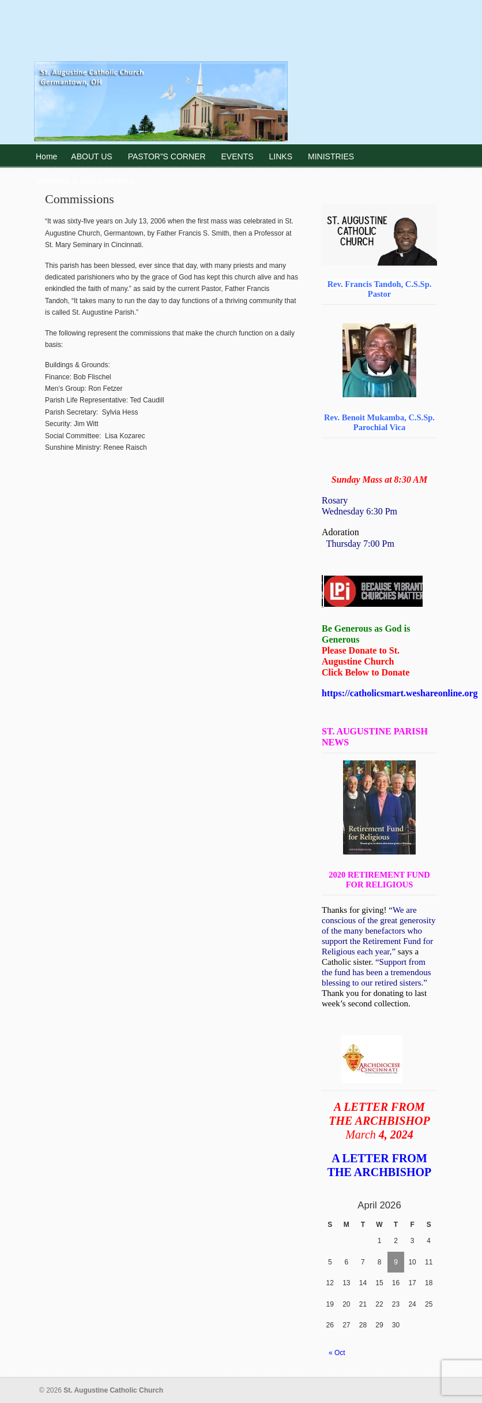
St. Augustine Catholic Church (161, 72)
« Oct (337, 1353)
